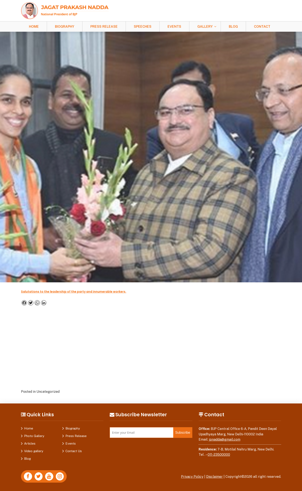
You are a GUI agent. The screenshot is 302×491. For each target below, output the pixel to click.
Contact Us (73, 451)
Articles (29, 443)
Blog (233, 27)
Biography (64, 27)
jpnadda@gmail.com (224, 439)
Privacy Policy (192, 477)
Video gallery (33, 451)
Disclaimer (214, 477)
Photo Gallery (34, 436)
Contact (262, 27)
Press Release (104, 27)
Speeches (142, 27)
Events (174, 27)
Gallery (205, 27)
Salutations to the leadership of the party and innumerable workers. (73, 291)
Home (34, 27)
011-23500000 (219, 455)
